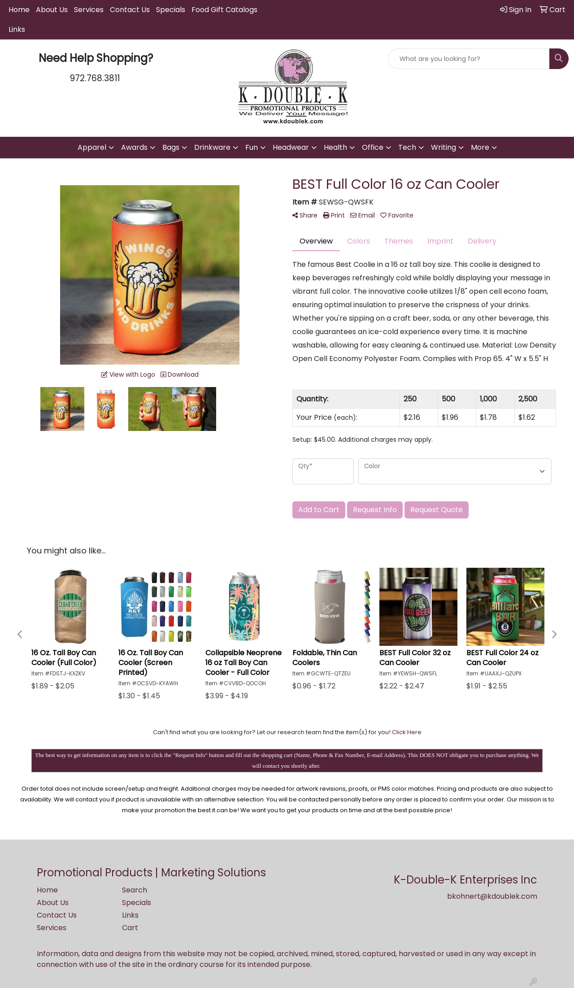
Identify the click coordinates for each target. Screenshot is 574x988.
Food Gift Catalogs (224, 9)
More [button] (480, 147)
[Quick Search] (469, 58)
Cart (130, 928)
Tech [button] (407, 147)
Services (89, 9)
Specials (170, 9)
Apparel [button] (92, 147)
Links (17, 29)
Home (19, 9)
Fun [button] (251, 147)
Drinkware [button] (212, 147)
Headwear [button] (291, 147)
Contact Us (130, 9)
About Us (52, 9)
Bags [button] (170, 147)
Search (134, 890)
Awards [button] (134, 147)
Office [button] (372, 147)
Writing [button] (443, 147)
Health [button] (335, 147)
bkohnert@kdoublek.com (492, 896)
